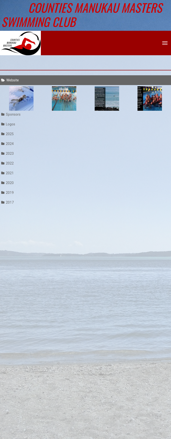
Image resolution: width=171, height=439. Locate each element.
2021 (7, 173)
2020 (7, 183)
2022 (7, 163)
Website (10, 80)
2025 (7, 134)
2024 (7, 144)
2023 (7, 153)
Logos (8, 124)
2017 (7, 202)
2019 (7, 193)
